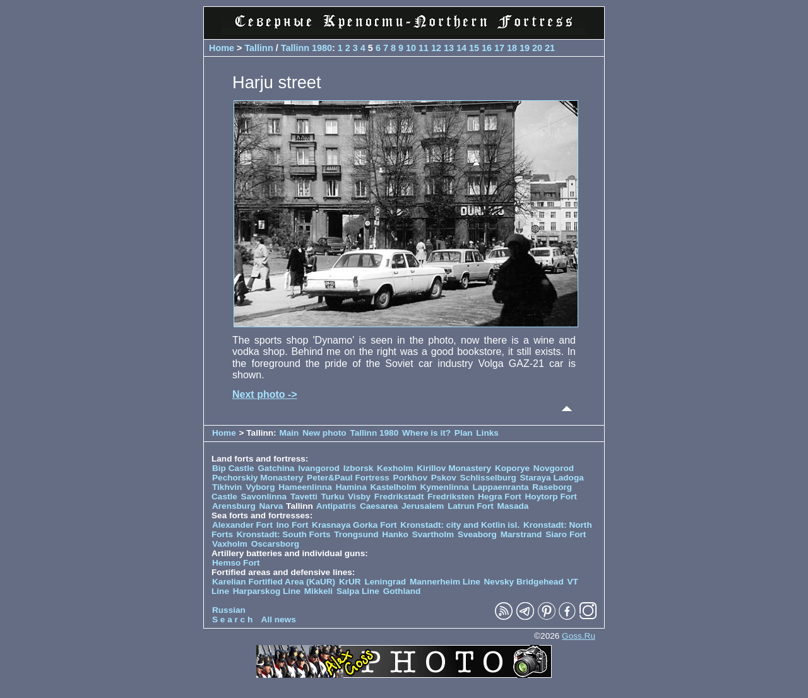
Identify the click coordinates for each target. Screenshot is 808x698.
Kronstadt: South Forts (284, 534)
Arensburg (234, 506)
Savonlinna (264, 496)
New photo (324, 433)
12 (436, 48)
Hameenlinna (305, 487)
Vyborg (260, 487)
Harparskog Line (266, 591)
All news (278, 619)
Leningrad (385, 581)
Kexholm (395, 468)
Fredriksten (450, 496)
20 (537, 48)
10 (411, 48)
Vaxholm (229, 544)
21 (550, 48)
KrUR (350, 581)
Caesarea (379, 506)
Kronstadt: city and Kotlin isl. (460, 525)
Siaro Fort (565, 534)
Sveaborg (477, 534)
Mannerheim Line (445, 581)
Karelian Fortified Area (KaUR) (273, 581)
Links (487, 433)
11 (424, 48)
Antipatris (336, 506)
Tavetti (304, 496)
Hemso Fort (236, 562)
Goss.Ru (578, 636)
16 (487, 48)
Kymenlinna (444, 487)
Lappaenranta (500, 487)
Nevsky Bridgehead (524, 581)
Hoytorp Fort (551, 496)
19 (525, 48)
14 (461, 48)
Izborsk (358, 468)
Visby (359, 496)
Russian (229, 610)
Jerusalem (422, 506)
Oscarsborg (275, 544)
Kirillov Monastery (454, 468)
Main (289, 433)
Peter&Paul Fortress (348, 477)
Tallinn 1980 (306, 48)
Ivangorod (319, 468)
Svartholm (433, 534)
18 (512, 48)
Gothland (402, 591)
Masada (512, 506)
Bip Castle (233, 468)
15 (474, 48)
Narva (271, 506)
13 (449, 48)
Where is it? (426, 433)
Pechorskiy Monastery (257, 477)
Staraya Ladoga (552, 477)
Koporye (512, 468)
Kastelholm (394, 487)
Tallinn (258, 48)
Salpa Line (357, 591)
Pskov (443, 477)
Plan (463, 433)
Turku (332, 496)
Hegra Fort (499, 496)
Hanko (395, 534)
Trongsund (356, 534)
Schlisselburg (488, 477)
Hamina (351, 487)
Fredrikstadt (399, 496)
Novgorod (553, 468)
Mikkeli (318, 591)
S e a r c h (232, 619)
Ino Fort (292, 525)
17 (499, 48)
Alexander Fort (242, 525)
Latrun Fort (471, 506)
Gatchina (276, 468)
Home (221, 48)
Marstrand (521, 534)
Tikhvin (227, 487)
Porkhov (410, 477)
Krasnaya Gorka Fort (354, 525)
